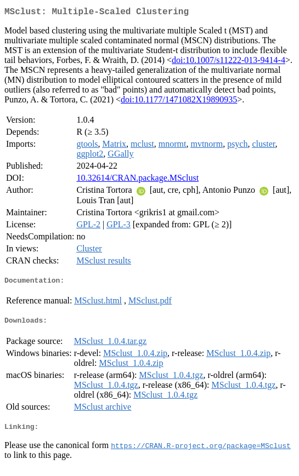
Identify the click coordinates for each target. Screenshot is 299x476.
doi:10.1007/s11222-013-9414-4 (228, 62)
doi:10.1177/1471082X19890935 (179, 101)
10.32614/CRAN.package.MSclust (137, 180)
